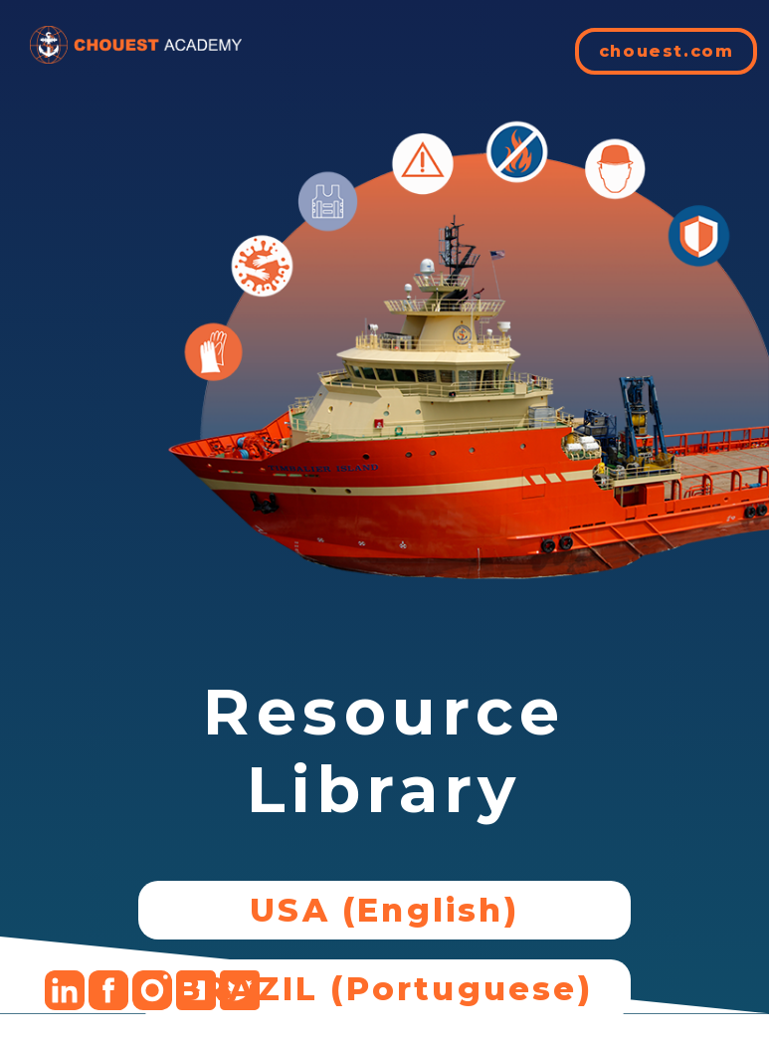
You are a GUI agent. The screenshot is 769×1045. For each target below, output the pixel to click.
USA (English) (384, 910)
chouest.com (666, 51)
